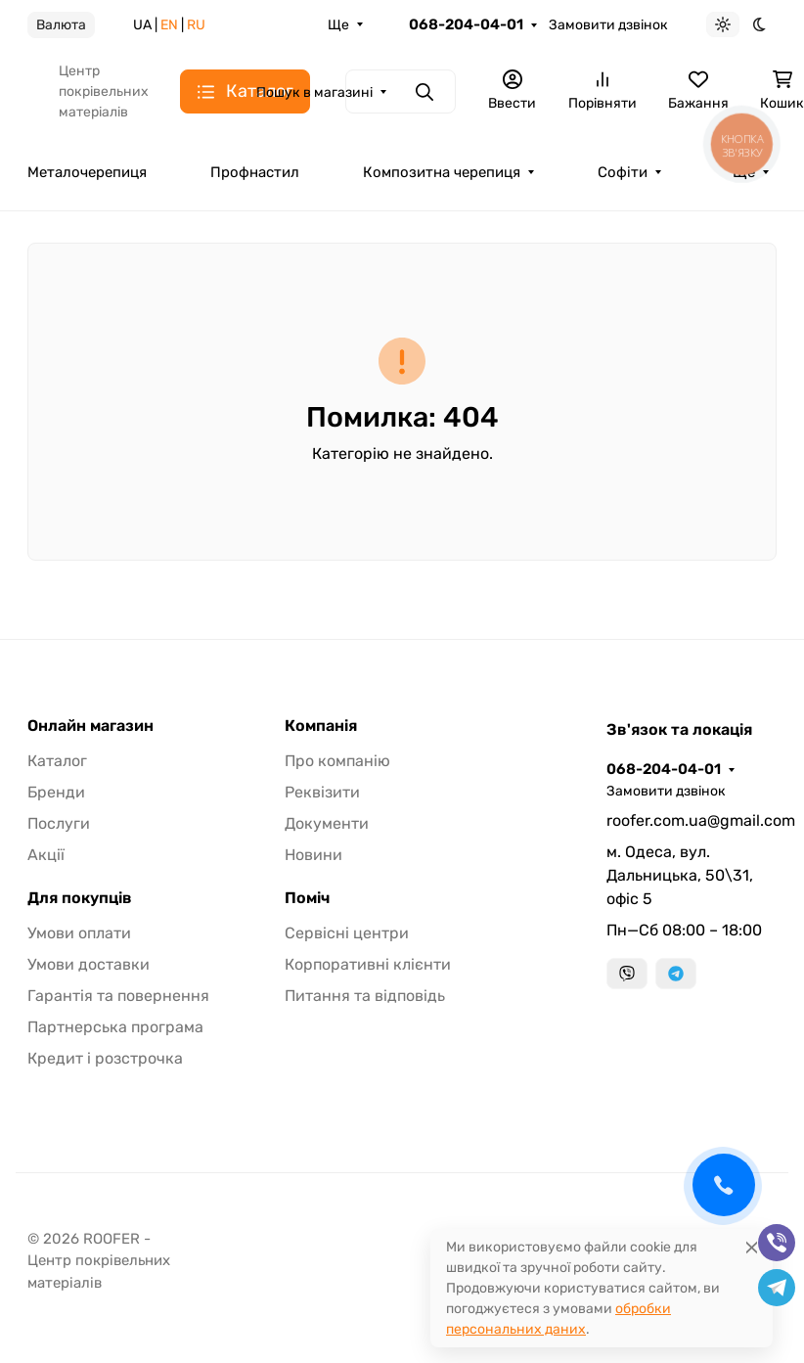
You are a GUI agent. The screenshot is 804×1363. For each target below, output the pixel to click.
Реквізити (322, 792)
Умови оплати (79, 933)
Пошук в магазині (314, 92)
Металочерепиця (87, 172)
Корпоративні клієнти (368, 964)
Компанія (321, 726)
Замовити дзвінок (608, 25)
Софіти (623, 172)
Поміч (307, 898)
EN (169, 25)
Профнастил (254, 172)
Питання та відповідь (365, 995)
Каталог (57, 760)
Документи (327, 823)
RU (196, 25)
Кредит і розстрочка (105, 1058)
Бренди (56, 792)
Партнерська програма (115, 1027)
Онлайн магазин (90, 726)
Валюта (61, 25)
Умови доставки (88, 964)
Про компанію (337, 760)
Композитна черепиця (441, 172)
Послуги (58, 823)
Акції (46, 854)
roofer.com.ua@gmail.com (691, 820)
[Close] (751, 1247)
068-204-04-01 (466, 24)
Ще (338, 25)
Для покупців (79, 898)
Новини (313, 854)
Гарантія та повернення (118, 995)
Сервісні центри (347, 933)
